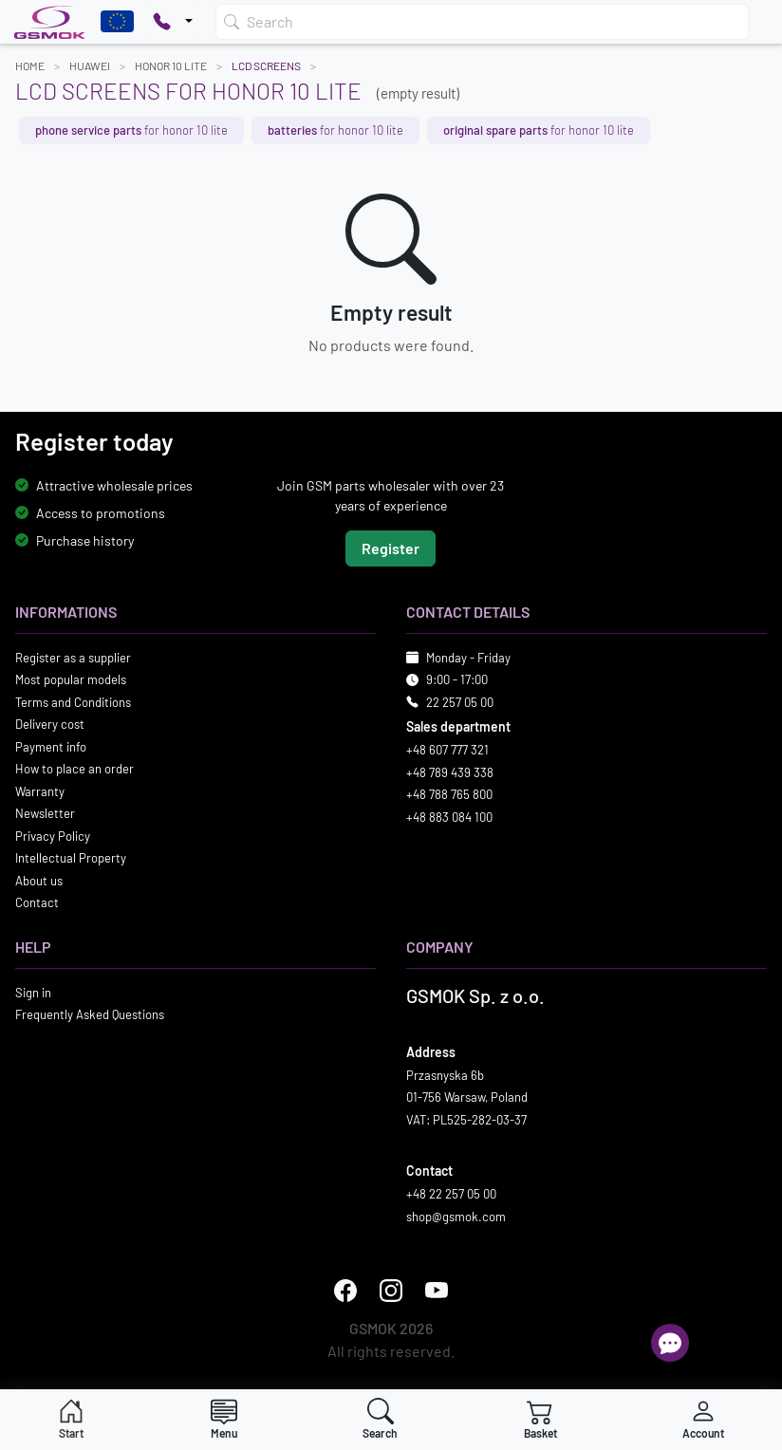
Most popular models (70, 679)
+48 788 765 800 (449, 794)
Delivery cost (49, 724)
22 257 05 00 (459, 702)
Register (390, 548)
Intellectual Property (70, 857)
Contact (37, 902)
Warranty (40, 791)
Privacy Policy (52, 836)
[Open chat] (670, 1342)
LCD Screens (266, 65)
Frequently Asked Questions (89, 1014)
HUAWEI (89, 65)
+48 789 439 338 (449, 772)
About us (39, 880)
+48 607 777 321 (447, 749)
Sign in (33, 992)
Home (30, 65)
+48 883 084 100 (449, 817)
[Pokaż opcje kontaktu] (172, 22)
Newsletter (45, 813)
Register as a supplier (73, 657)
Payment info (50, 746)
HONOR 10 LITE (171, 65)
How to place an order (74, 768)
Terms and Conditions (73, 702)
